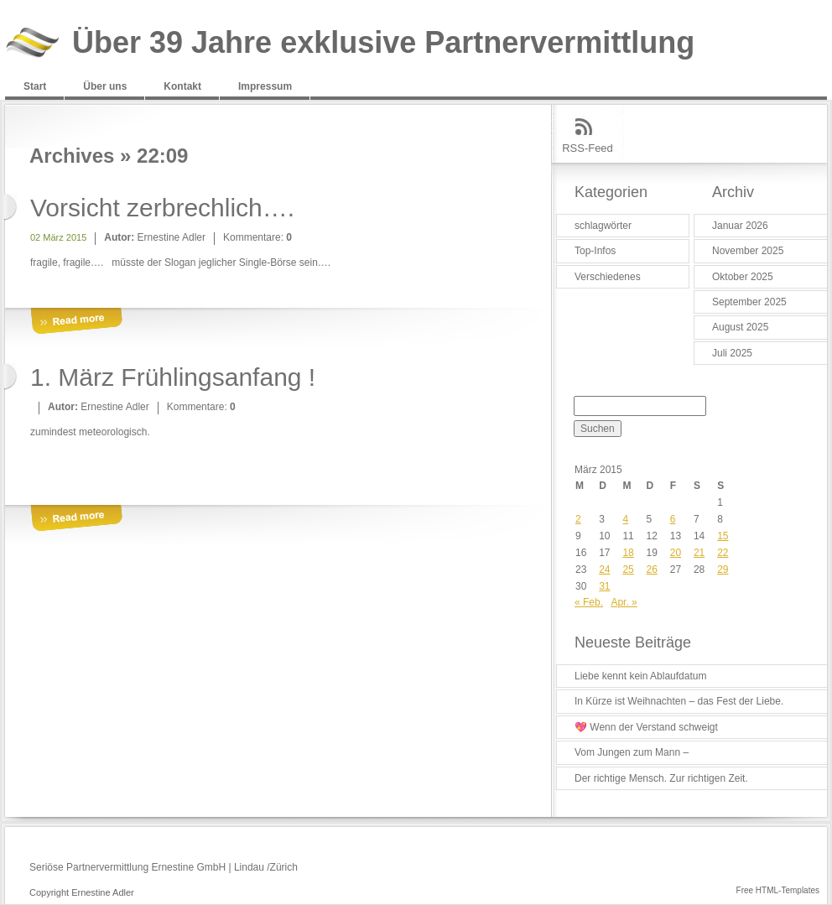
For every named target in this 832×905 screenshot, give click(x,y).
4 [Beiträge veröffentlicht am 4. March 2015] (625, 519)
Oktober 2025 (742, 277)
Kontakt (182, 86)
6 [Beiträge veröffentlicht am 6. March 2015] (673, 519)
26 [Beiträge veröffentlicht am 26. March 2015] (652, 569)
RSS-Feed (587, 148)
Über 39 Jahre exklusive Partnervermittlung (383, 43)
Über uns (105, 86)
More (76, 321)
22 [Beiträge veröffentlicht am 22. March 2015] (722, 553)
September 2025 (749, 302)
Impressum (265, 86)
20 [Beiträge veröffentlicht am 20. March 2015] (675, 553)
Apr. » (624, 602)
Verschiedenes (608, 277)
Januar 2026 (740, 225)
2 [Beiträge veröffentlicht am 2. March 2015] (578, 519)
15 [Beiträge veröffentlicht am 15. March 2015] (722, 536)
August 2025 (740, 327)
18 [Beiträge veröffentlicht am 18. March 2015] (627, 553)
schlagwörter (603, 225)
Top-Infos (595, 251)
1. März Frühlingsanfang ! (172, 377)
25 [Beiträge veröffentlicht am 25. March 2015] (627, 569)
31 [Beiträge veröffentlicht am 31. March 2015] (604, 586)
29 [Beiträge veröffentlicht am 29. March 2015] (722, 569)
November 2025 (747, 251)
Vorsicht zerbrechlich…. (162, 207)
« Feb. (589, 602)
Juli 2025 (732, 353)
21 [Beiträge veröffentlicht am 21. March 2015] (699, 553)
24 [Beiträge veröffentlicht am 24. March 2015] (604, 569)
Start (34, 86)
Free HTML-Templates (777, 890)
